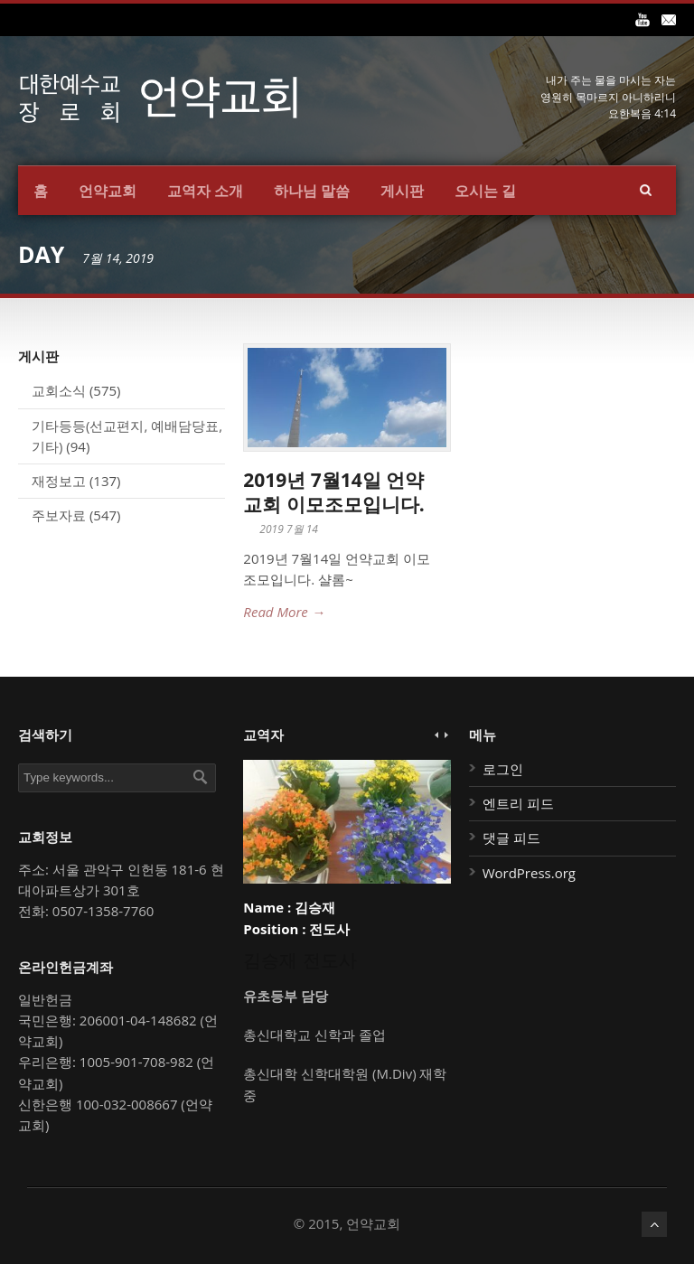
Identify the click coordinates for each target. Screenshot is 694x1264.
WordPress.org (529, 873)
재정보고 (59, 481)
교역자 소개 (205, 191)
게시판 (402, 191)
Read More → (283, 612)
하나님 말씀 (312, 191)
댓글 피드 (511, 838)
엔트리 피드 (518, 803)
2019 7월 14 (288, 529)
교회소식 (59, 390)
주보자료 (59, 515)
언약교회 (107, 191)
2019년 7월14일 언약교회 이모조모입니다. (333, 492)
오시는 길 (485, 191)
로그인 (503, 769)
